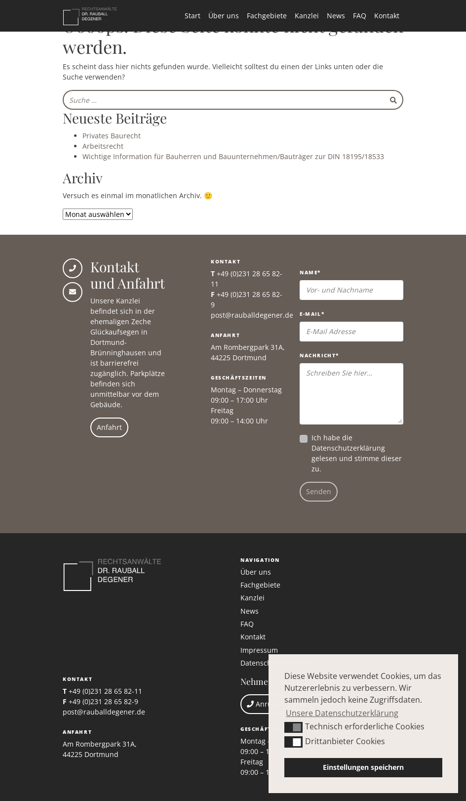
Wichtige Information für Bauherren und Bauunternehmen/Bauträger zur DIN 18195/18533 (233, 156)
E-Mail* (312, 313)
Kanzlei (307, 15)
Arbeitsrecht (102, 146)
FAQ (359, 15)
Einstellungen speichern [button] (363, 767)
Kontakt (386, 15)
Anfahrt (109, 427)
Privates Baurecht (111, 135)
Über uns (223, 15)
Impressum (259, 650)
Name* (310, 272)
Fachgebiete (267, 15)
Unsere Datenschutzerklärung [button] (342, 713)
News (336, 15)
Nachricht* (319, 355)
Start (192, 15)
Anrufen (265, 704)
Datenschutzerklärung (348, 448)
